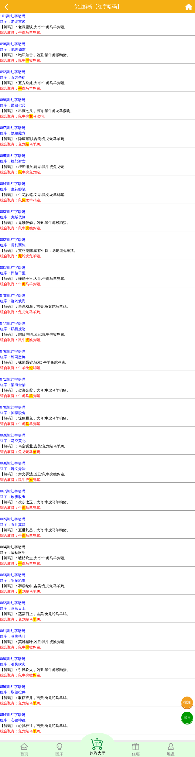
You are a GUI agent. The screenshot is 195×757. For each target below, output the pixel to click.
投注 (187, 702)
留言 (187, 717)
